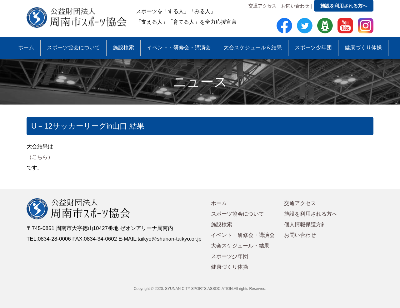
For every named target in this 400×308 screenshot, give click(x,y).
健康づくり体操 (363, 48)
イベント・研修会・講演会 (179, 48)
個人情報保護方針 (305, 224)
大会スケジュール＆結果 (252, 48)
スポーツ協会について (73, 48)
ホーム (26, 48)
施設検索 (123, 48)
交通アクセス (262, 5)
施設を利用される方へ (343, 5)
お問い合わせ (295, 5)
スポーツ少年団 (313, 48)
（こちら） (40, 157)
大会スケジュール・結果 (240, 246)
